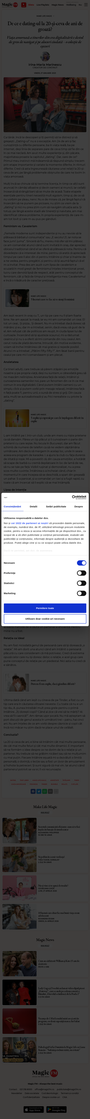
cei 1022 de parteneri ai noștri (29, 523)
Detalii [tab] (33, 506)
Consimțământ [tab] (12, 506)
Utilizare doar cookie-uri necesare (45, 618)
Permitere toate (45, 608)
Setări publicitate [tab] (56, 506)
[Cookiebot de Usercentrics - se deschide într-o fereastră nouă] (72, 497)
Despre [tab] (78, 506)
